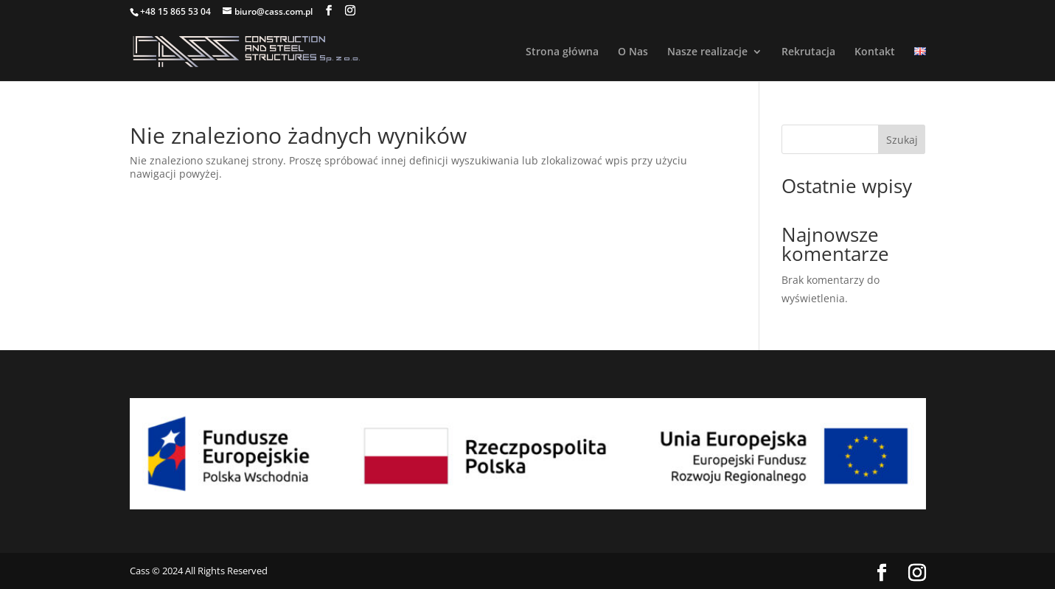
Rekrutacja (808, 52)
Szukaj (902, 140)
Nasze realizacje (707, 52)
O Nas (633, 52)
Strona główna (562, 52)
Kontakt (874, 52)
